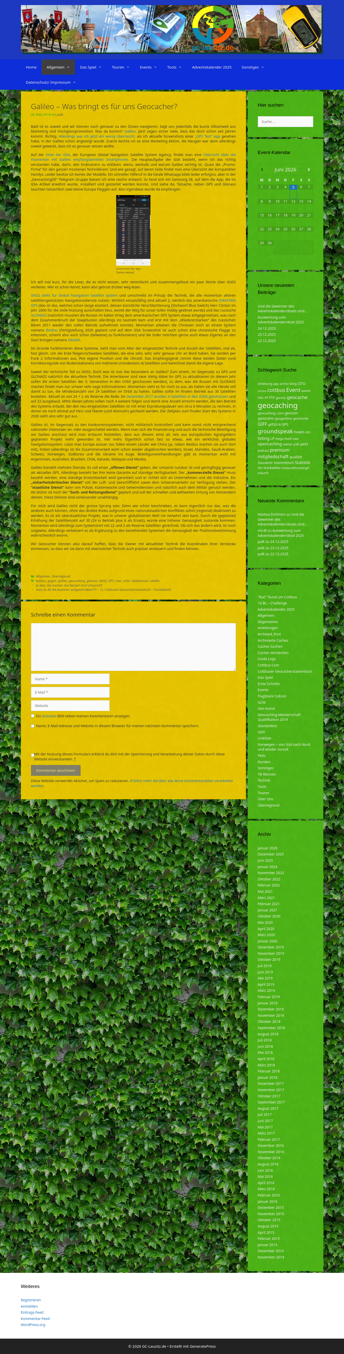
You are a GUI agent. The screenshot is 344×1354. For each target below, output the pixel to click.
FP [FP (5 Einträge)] (266, 397)
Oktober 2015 (269, 1219)
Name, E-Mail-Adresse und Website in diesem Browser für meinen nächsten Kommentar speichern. (118, 725)
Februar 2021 (269, 903)
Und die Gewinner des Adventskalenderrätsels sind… (282, 309)
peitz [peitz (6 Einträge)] (304, 444)
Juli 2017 (265, 1114)
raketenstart (140, 581)
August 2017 (268, 1108)
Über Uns (265, 798)
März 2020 (266, 934)
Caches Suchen (270, 646)
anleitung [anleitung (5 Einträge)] (265, 383)
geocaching (77, 581)
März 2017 (266, 1133)
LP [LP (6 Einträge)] (272, 438)
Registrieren (31, 1300)
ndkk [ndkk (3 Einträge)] (296, 439)
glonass (92, 581)
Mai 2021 (265, 891)
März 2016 (266, 1188)
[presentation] (69, 742)
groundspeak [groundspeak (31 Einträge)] (275, 431)
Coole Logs (267, 658)
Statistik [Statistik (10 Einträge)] (302, 462)
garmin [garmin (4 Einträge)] (281, 398)
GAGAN (74, 339)
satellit (155, 581)
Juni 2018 (265, 1046)
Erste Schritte (269, 683)
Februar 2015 (269, 1238)
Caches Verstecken (273, 652)
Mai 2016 (265, 1176)
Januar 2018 (267, 1077)
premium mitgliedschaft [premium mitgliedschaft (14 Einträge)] (274, 453)
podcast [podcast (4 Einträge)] (263, 450)
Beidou (51, 330)
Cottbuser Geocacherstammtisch (285, 671)
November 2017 (271, 1089)
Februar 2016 (269, 1195)
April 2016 (266, 1182)
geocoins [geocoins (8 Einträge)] (266, 418)
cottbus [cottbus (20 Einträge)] (276, 389)
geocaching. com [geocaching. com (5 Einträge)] (271, 413)
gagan (51, 581)
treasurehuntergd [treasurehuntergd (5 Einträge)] (295, 468)
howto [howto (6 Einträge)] (299, 431)
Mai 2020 (265, 922)
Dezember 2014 (271, 1250)
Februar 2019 (269, 996)
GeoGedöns (267, 725)
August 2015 (268, 1226)
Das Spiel (93, 67)
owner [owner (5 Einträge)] (288, 444)
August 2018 (268, 1034)
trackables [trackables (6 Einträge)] (272, 467)
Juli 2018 (265, 1040)
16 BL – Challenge (272, 603)
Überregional (61, 576)
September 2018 (271, 1027)
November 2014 (271, 1257)
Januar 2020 (267, 941)
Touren (123, 67)
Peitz (262, 755)
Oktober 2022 (269, 879)
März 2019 (266, 990)
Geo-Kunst (266, 708)
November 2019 (271, 953)
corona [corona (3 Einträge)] (262, 391)
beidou (41, 581)
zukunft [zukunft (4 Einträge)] (263, 473)
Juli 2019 (265, 965)
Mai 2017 (265, 1127)
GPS (111, 581)
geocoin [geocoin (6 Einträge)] (291, 413)
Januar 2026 (267, 848)
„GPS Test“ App (207, 136)
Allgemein (61, 67)
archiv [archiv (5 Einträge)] (284, 383)
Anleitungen (268, 627)
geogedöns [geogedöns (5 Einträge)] (283, 418)
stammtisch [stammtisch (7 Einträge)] (284, 462)
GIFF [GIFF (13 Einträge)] (262, 424)
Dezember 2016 (271, 1145)
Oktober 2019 (269, 959)
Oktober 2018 (269, 1021)
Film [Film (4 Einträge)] (261, 398)
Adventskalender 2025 (212, 67)
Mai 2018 (265, 1052)
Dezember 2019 (271, 947)
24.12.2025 (267, 328)
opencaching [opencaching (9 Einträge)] (270, 444)
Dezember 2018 (271, 1009)
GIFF (261, 732)
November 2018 (271, 1015)
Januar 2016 (267, 1201)
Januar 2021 (267, 910)
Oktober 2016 (269, 1157)
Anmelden (29, 1306)
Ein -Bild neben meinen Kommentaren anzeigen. (83, 716)
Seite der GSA (58, 154)
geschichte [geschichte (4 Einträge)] (300, 418)
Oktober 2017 (269, 1096)
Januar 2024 (267, 866)
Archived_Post (269, 634)
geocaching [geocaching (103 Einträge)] (278, 405)
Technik (264, 780)
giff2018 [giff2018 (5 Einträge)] (274, 424)
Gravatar (49, 716)
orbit (126, 581)
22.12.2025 (267, 340)
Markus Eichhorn (272, 514)
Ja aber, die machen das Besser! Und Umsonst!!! (69, 585)
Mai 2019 (265, 978)
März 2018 (266, 1065)
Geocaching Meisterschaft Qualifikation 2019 (279, 717)
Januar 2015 (267, 1244)
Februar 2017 (269, 1139)
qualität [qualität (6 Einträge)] (296, 456)
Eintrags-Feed (32, 1312)
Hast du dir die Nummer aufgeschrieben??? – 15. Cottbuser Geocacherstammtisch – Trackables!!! (103, 590)
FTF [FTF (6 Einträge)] (272, 397)
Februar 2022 (269, 885)
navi (118, 581)
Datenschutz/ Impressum (53, 82)
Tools (177, 67)
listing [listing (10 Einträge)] (264, 438)
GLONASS (39, 315)
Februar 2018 (269, 1071)
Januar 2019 (267, 1003)
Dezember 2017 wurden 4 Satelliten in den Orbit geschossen (177, 396)
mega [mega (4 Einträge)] (279, 439)
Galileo (130, 131)
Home (31, 67)
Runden (264, 761)
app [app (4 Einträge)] (275, 384)
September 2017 (271, 1102)
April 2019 (266, 984)
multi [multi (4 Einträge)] (288, 439)
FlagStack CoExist (272, 696)
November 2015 (271, 1213)
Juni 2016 (265, 1170)
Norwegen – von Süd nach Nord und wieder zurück (284, 747)
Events (151, 67)
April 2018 (266, 1058)
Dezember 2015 (271, 1207)
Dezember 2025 (271, 854)
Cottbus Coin (268, 665)
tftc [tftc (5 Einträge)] (260, 468)
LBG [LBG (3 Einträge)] (307, 432)
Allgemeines (268, 621)
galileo (62, 581)
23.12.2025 (267, 334)
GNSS (103, 581)
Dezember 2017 (271, 1083)
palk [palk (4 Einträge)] (296, 444)
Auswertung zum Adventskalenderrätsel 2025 (281, 320)
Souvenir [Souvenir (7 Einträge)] (265, 462)
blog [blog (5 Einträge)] (293, 383)
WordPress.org (33, 1324)
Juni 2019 (265, 972)
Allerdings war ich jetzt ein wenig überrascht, (97, 136)
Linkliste (264, 738)
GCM (262, 702)
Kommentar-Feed (35, 1318)
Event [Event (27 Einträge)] (293, 389)
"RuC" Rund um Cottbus (277, 597)
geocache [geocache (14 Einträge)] (297, 397)
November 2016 (271, 1151)
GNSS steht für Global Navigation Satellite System (74, 295)
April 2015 (266, 1232)
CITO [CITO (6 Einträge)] (302, 383)
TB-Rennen (267, 774)
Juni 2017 (265, 1120)
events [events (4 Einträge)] (306, 391)
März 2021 (266, 897)
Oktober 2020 (269, 916)
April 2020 (266, 928)
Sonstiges (255, 67)
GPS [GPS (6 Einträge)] (285, 424)
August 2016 (268, 1164)
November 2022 (271, 872)
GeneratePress (203, 1346)
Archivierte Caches (273, 640)
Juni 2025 (265, 860)
